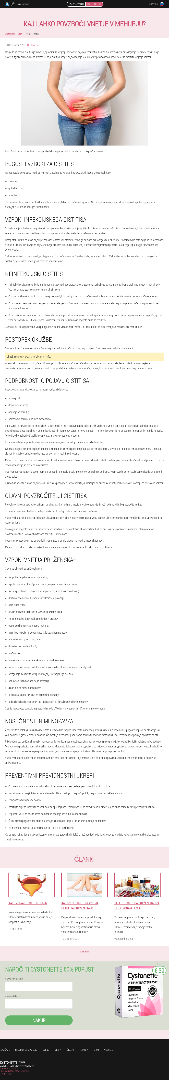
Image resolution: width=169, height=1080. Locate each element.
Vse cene (108, 1049)
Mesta (58, 1049)
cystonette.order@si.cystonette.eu (17, 1065)
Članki (70, 1049)
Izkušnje (5, 1049)
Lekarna (83, 1049)
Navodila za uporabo (26, 1049)
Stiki (96, 1049)
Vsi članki (84, 951)
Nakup (38, 1020)
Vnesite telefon (12, 996)
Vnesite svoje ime (14, 979)
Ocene (46, 1049)
